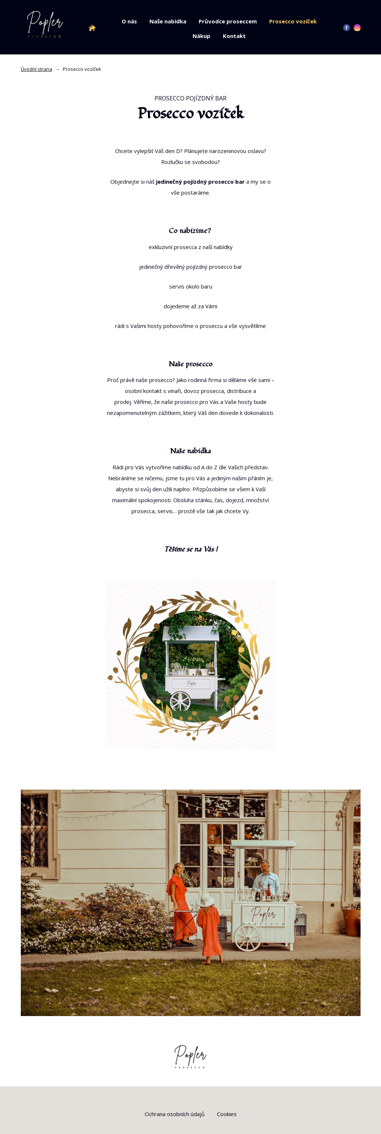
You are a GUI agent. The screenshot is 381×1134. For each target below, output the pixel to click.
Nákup (201, 35)
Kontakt (234, 35)
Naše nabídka (167, 21)
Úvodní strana (36, 69)
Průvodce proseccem (228, 21)
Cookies (227, 1114)
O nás (129, 21)
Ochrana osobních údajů (175, 1114)
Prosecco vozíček (293, 21)
